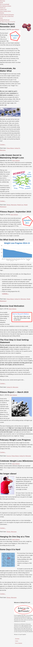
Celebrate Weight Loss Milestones (16, 461)
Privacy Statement (18, 643)
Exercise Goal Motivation (12, 306)
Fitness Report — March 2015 (14, 392)
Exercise (9, 456)
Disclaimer (17, 638)
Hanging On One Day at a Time (15, 536)
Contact (16, 640)
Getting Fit (17, 148)
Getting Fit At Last (4, 20)
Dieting (8, 204)
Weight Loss (20, 204)
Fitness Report (10, 148)
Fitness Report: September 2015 (15, 212)
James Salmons (15, 29)
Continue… (3, 144)
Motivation (3, 150)
